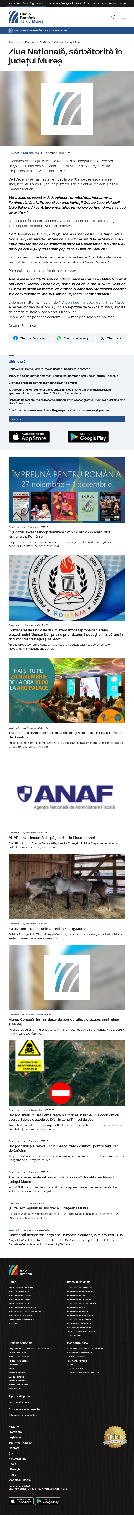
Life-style (14, 1469)
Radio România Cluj (76, 1296)
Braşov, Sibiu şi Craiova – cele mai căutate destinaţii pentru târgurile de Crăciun (67, 1149)
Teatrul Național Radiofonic (21, 1320)
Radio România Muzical (20, 1300)
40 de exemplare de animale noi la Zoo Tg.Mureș (67, 897)
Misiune (14, 1426)
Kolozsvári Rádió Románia (79, 1328)
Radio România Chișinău (20, 1316)
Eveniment (30, 42)
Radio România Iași (76, 1308)
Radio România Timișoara (79, 1320)
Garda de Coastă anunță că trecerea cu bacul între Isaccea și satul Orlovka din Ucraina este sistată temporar (67, 402)
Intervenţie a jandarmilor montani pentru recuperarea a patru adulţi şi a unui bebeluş (67, 376)
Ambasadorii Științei (18, 1385)
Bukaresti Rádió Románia (79, 1324)
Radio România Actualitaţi (21, 1288)
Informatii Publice (20, 1442)
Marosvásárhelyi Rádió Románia (69, 3)
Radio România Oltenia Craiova (81, 1304)
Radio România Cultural (20, 1296)
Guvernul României (76, 1357)
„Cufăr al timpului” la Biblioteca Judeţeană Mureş (67, 1209)
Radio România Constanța (79, 1300)
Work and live (15, 1389)
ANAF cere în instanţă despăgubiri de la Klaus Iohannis (67, 806)
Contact (14, 1448)
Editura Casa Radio (17, 1353)
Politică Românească (19, 1361)
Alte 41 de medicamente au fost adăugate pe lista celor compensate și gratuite (67, 410)
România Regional (17, 1373)
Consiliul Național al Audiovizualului (83, 1373)
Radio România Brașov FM (79, 1288)
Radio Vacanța (74, 1336)
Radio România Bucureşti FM (80, 1292)
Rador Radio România (19, 1402)
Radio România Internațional (22, 1308)
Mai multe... (17, 419)
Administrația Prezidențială (79, 1353)
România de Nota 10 (18, 1381)
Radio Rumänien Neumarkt (111, 3)
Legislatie (15, 1437)
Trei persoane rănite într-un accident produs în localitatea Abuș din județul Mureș (67, 1180)
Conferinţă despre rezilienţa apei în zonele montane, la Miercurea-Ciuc (67, 1235)
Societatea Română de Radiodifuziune (85, 1349)
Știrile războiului (16, 1365)
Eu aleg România (16, 1377)
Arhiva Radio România (19, 1357)
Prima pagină (15, 42)
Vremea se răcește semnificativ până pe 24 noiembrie (67, 382)
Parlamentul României (77, 1361)
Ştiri (11, 1453)
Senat (70, 1365)
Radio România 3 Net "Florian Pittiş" (25, 1312)
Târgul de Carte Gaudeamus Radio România (29, 1349)
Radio (11, 1369)
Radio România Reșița (77, 1312)
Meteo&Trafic (17, 1458)
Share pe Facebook (32, 338)
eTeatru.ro (13, 1324)
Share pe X (114, 338)
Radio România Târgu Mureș (26, 3)
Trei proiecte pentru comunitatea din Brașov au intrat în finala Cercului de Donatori (67, 703)
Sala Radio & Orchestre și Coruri (23, 1415)
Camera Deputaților (76, 1369)
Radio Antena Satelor (19, 1292)
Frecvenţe (15, 1432)
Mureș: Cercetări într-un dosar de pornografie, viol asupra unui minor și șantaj (67, 990)
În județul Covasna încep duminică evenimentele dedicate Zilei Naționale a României (67, 502)
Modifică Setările (20, 1480)
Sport (12, 1464)
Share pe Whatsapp (76, 338)
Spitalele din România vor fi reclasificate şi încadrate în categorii (67, 369)
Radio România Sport (19, 1304)
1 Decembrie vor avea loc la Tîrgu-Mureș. (91, 302)
